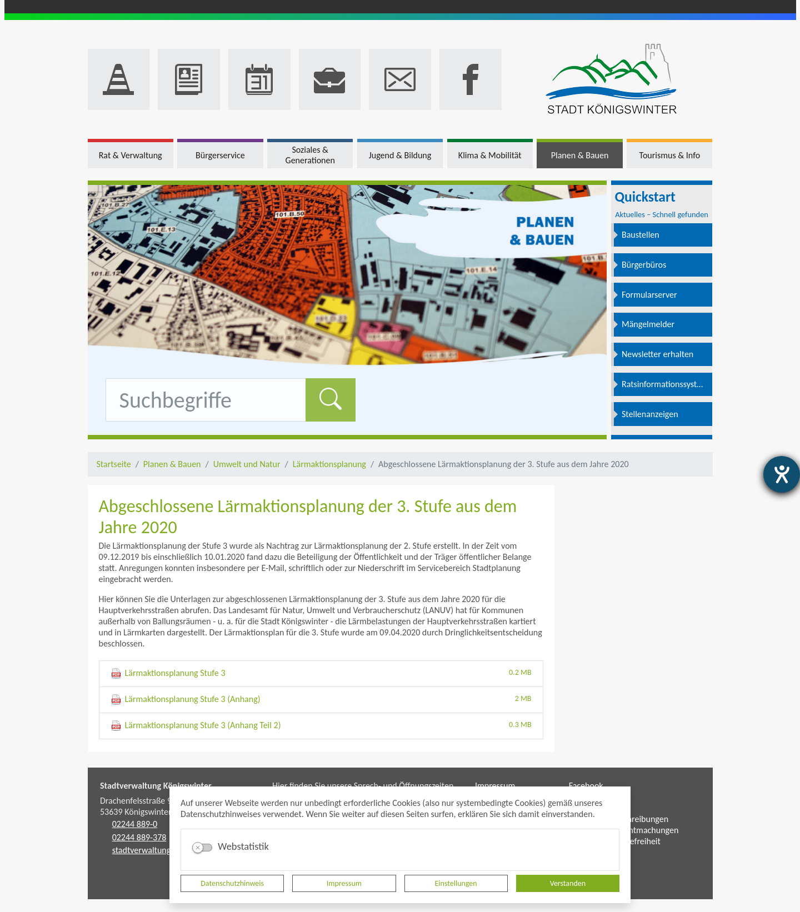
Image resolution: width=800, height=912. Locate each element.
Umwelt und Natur (247, 464)
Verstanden (568, 883)
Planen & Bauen (172, 464)
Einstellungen (456, 883)
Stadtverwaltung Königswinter (156, 785)
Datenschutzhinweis (232, 883)
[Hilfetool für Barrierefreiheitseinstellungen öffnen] (781, 474)
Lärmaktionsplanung (329, 464)
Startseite (114, 464)
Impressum (344, 883)
